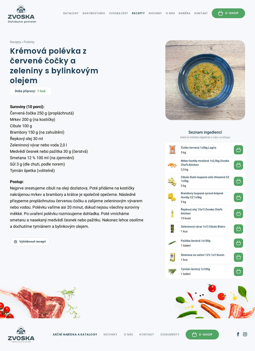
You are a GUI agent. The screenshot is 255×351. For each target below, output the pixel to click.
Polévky (29, 42)
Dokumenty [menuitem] (170, 334)
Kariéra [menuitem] (184, 13)
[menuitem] (228, 13)
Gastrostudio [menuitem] (93, 13)
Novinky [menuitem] (155, 13)
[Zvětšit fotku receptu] (205, 80)
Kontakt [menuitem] (201, 13)
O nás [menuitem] (170, 13)
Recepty (15, 42)
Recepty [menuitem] (138, 13)
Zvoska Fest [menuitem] (118, 13)
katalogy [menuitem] (70, 13)
